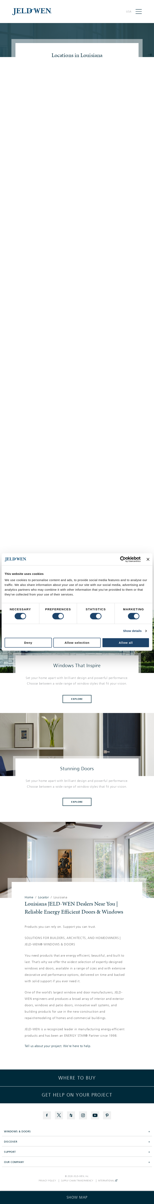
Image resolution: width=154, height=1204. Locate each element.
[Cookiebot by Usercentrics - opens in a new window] (123, 559)
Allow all (126, 642)
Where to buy (77, 1078)
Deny (28, 642)
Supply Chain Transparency (77, 1180)
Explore (77, 699)
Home (29, 897)
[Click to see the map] (77, 1197)
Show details (132, 631)
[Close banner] (148, 559)
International (107, 1180)
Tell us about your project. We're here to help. (58, 1046)
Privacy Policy (47, 1180)
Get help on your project (77, 1095)
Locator (43, 897)
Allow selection (77, 642)
